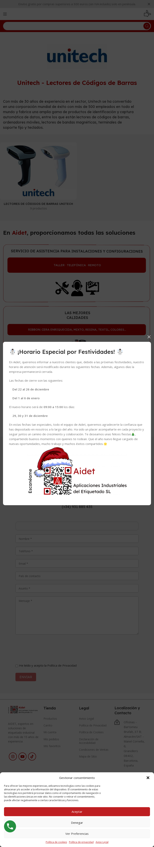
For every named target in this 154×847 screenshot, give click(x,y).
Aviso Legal (102, 842)
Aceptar (77, 812)
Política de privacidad (81, 842)
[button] (148, 778)
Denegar (77, 823)
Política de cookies (56, 842)
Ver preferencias (77, 834)
